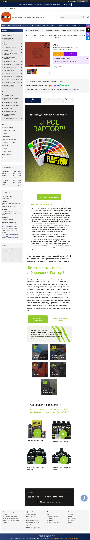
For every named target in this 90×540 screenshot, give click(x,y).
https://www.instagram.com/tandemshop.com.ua (11, 237)
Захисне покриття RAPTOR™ (10, 516)
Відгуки (74, 25)
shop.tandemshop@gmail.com (10, 226)
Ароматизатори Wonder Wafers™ (11, 520)
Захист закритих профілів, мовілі (11, 99)
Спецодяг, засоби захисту (11, 79)
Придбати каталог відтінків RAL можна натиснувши (52, 210)
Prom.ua (53, 535)
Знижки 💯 (61, 25)
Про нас (4, 133)
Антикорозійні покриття (10, 61)
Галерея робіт (6, 151)
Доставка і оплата (7, 127)
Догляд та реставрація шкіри (10, 43)
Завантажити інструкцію (38, 319)
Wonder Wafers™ (51, 25)
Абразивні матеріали (10, 67)
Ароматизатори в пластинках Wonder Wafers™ (9, 87)
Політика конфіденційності (72, 538)
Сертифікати (6, 136)
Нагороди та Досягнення (9, 139)
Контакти (5, 145)
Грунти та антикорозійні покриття (10, 53)
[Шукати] (83, 17)
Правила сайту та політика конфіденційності (33, 528)
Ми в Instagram (6, 154)
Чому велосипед (51, 524)
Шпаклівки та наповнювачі (11, 64)
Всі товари (16, 25)
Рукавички (7, 91)
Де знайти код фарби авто (32, 520)
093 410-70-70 (33, 497)
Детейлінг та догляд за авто (12, 82)
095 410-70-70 (45, 497)
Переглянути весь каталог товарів (60, 319)
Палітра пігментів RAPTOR (33, 522)
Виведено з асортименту (11, 102)
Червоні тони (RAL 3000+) (37, 30)
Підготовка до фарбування (11, 73)
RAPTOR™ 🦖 (27, 25)
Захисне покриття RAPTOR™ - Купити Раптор (12, 39)
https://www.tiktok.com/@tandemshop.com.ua (11, 234)
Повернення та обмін (8, 130)
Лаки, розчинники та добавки (9, 58)
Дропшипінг (50, 518)
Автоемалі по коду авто (10, 47)
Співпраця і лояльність (53, 516)
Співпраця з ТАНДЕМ (8, 142)
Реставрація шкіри (39, 25)
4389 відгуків (73, 1)
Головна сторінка (7, 25)
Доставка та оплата (31, 514)
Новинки (4, 161)
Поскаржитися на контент (58, 538)
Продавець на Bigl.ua (45, 536)
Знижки (5, 524)
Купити (58, 54)
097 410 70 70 (58, 497)
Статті (4, 124)
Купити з (70, 54)
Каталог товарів (7, 35)
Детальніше (66, 4)
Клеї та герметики (9, 70)
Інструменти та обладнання (12, 76)
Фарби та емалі (8, 50)
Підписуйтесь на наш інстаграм (51, 502)
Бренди (68, 25)
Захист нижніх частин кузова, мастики (10, 94)
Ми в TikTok (71, 520)
